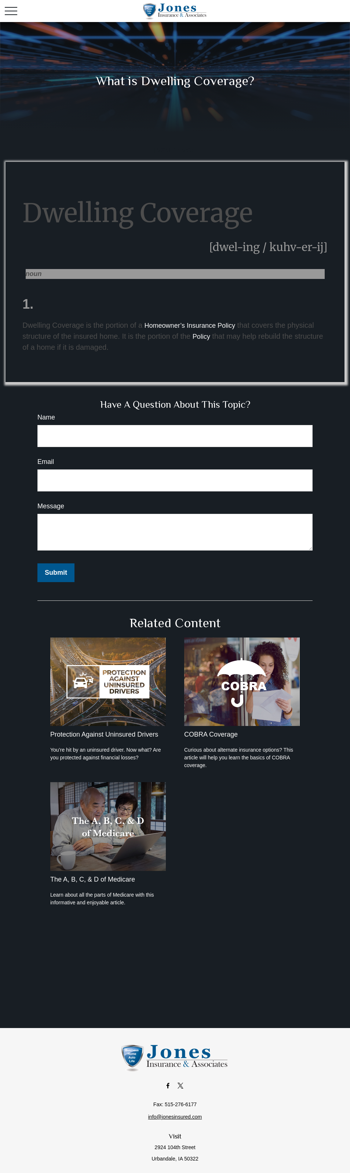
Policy (201, 336)
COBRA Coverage (211, 734)
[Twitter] (181, 1085)
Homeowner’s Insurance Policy (190, 325)
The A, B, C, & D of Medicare (92, 879)
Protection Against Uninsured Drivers (104, 734)
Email (45, 461)
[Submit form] (55, 572)
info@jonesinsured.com (175, 1117)
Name (46, 417)
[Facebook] (168, 1085)
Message (50, 506)
